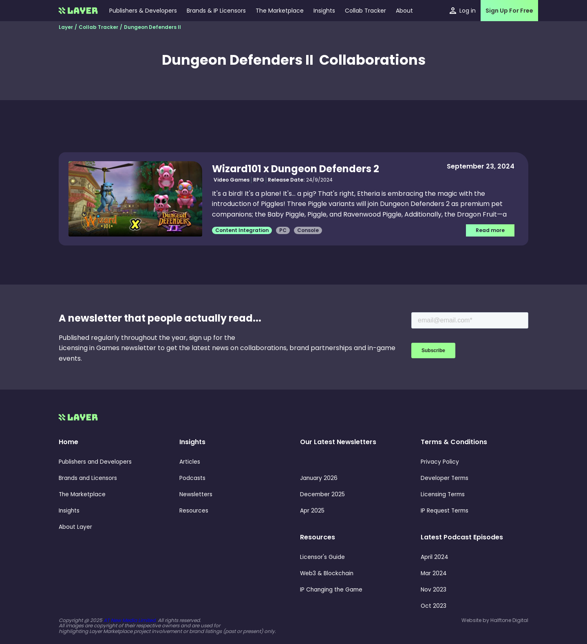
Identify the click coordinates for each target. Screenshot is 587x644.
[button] (324, 10)
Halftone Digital (509, 620)
